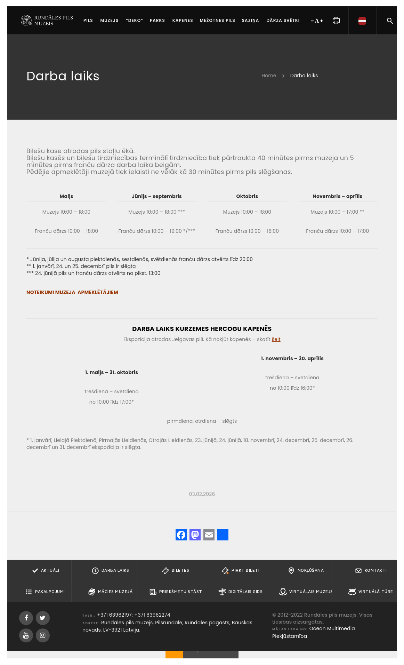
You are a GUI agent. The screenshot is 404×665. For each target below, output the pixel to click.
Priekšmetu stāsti (175, 592)
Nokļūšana (306, 571)
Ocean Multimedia (332, 628)
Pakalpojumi (45, 592)
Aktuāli (45, 571)
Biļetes (175, 571)
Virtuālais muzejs (305, 592)
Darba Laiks (110, 571)
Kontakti (371, 571)
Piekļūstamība (289, 636)
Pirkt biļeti (240, 571)
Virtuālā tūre (370, 592)
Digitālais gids (240, 592)
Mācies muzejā (110, 592)
